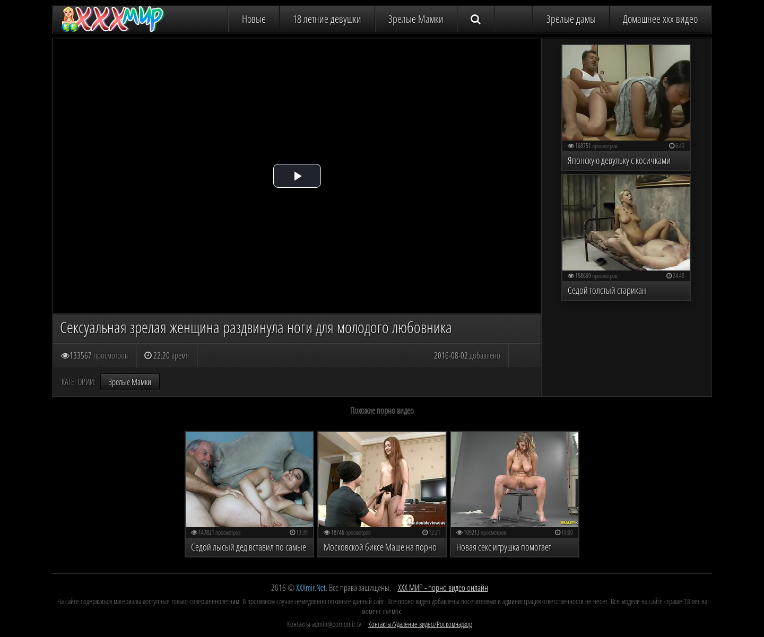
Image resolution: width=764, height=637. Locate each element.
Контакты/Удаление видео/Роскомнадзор (420, 624)
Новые (254, 19)
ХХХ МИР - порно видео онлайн (443, 588)
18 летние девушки (327, 19)
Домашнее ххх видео (660, 19)
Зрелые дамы (571, 19)
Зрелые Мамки (416, 19)
